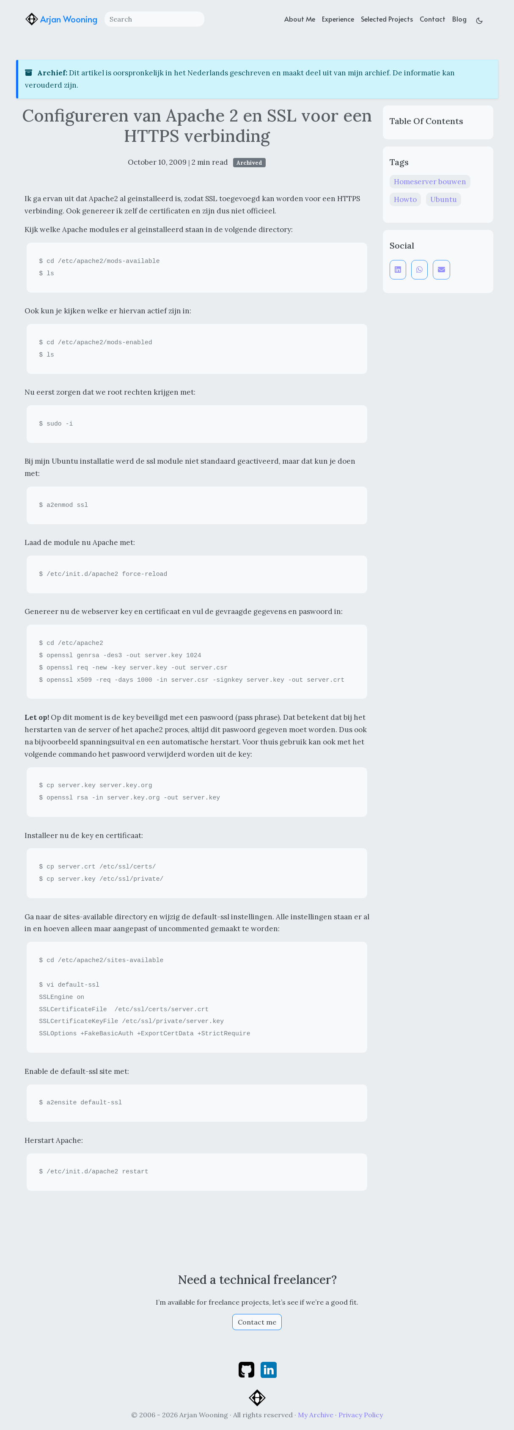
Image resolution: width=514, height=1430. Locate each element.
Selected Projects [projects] (387, 18)
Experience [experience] (338, 18)
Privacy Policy (360, 1415)
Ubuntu (443, 199)
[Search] (154, 19)
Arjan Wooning (61, 19)
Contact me (257, 1322)
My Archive (315, 1415)
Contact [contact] (432, 18)
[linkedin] (269, 1369)
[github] (247, 1369)
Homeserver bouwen (430, 181)
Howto (405, 199)
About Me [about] (299, 18)
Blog (459, 18)
